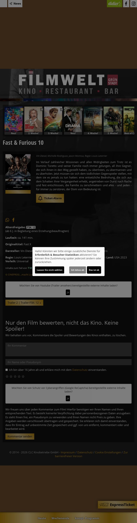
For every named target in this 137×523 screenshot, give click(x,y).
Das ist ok (94, 269)
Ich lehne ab (77, 269)
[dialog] (68, 261)
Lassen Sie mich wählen (49, 269)
